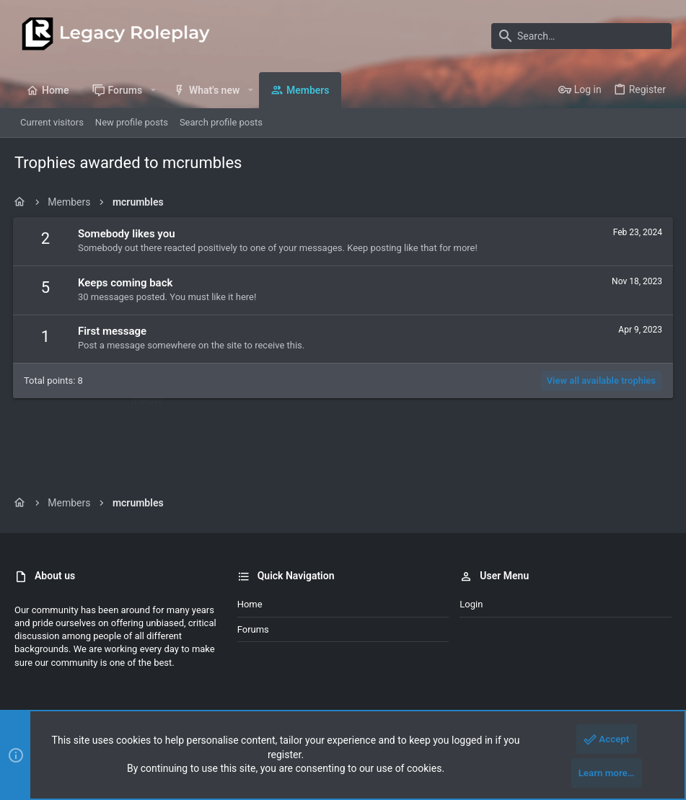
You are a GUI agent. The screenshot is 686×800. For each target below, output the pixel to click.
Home (250, 604)
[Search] (581, 36)
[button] (153, 90)
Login (471, 604)
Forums (253, 629)
